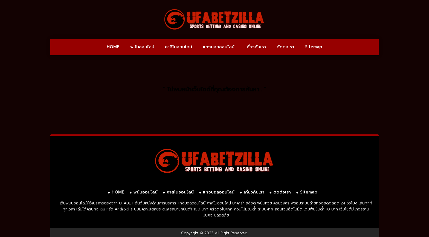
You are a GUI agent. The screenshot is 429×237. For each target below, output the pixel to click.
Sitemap (313, 47)
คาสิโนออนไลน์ (178, 47)
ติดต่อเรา (285, 47)
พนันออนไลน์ (142, 47)
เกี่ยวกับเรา (255, 47)
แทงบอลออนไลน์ (218, 47)
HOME (113, 47)
